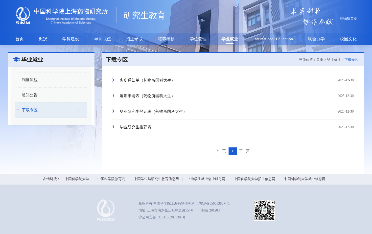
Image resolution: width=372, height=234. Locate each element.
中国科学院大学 (77, 179)
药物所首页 (348, 19)
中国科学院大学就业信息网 (305, 179)
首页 (19, 39)
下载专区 (30, 110)
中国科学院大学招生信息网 (254, 179)
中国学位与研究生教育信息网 (156, 179)
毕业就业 (229, 39)
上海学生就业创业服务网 (206, 179)
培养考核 (166, 39)
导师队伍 (102, 39)
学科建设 (70, 39)
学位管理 (198, 39)
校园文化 (348, 39)
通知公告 (30, 95)
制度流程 (30, 80)
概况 (43, 39)
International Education (273, 39)
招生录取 (134, 39)
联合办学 (316, 39)
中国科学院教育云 (111, 179)
